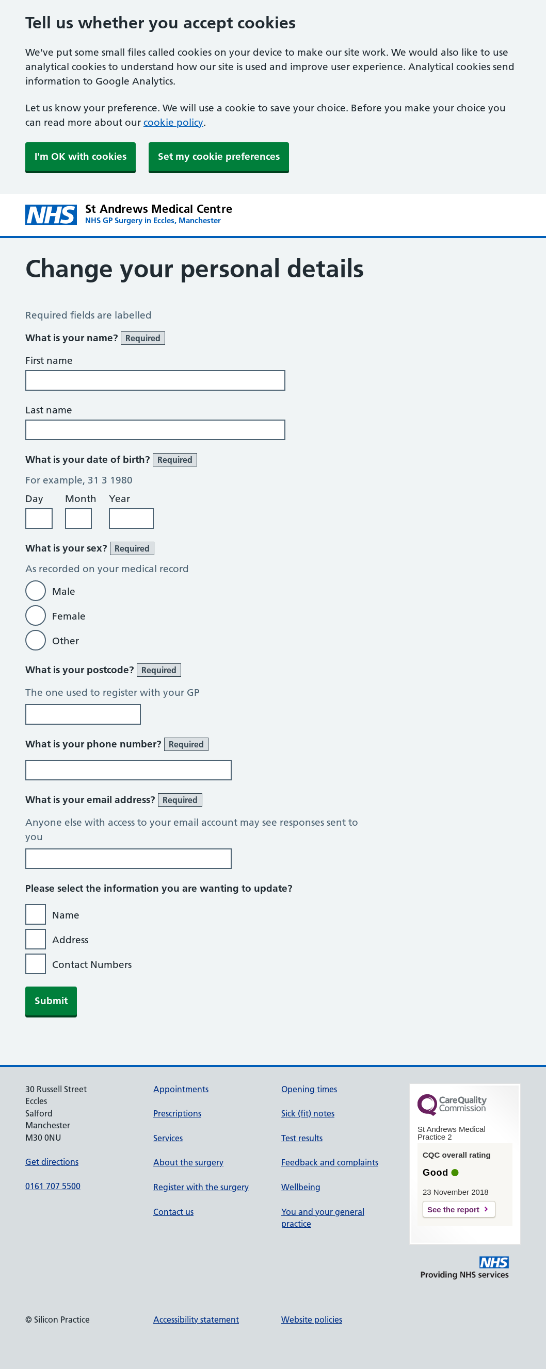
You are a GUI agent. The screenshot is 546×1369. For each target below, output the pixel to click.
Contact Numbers (92, 965)
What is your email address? (113, 800)
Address (70, 940)
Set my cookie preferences (219, 156)
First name (49, 360)
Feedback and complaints (329, 1162)
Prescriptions (177, 1113)
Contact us (173, 1212)
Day (34, 499)
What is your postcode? (103, 670)
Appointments (180, 1089)
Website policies (311, 1319)
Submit (51, 1001)
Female (69, 616)
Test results (302, 1138)
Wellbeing (300, 1187)
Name (65, 915)
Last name (48, 410)
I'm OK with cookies (80, 156)
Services (168, 1138)
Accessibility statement (196, 1319)
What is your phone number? (116, 744)
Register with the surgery (201, 1187)
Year (119, 499)
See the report (453, 1209)
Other (65, 641)
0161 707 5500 (53, 1186)
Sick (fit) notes (307, 1113)
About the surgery (188, 1162)
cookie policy (173, 122)
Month (81, 499)
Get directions (51, 1162)
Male (63, 591)
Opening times (309, 1089)
